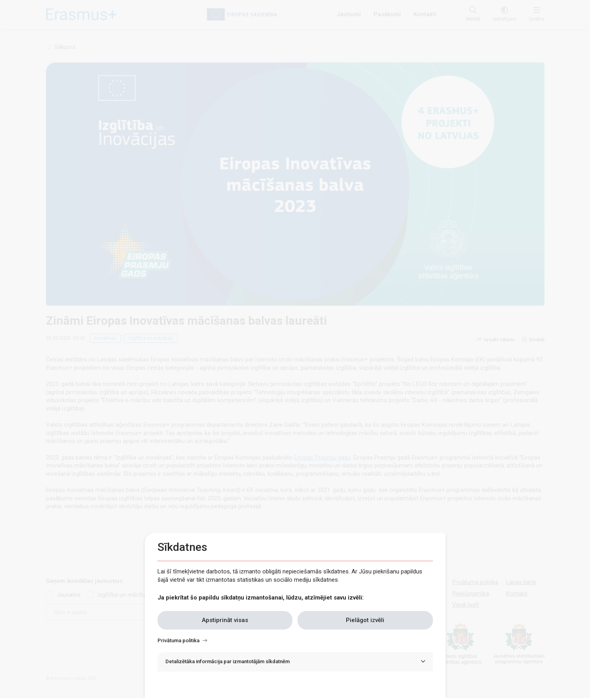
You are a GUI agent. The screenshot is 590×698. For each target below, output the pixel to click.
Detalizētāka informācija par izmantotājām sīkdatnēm (227, 661)
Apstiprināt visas (225, 620)
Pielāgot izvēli (365, 620)
